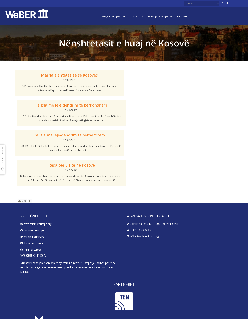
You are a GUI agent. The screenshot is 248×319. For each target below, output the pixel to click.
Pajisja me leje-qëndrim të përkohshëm (71, 105)
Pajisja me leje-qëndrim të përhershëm (69, 135)
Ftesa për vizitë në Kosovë (71, 165)
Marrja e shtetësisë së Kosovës (69, 75)
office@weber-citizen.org (143, 236)
